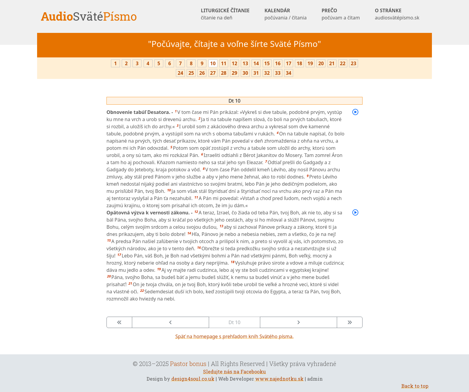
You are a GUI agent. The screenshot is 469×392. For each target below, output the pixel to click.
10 (213, 63)
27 (213, 73)
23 (353, 63)
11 (223, 63)
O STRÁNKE (397, 14)
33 (278, 73)
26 (202, 73)
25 (191, 73)
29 (234, 73)
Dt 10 (234, 100)
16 (278, 63)
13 (245, 63)
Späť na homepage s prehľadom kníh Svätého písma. (234, 336)
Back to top (414, 386)
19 (310, 63)
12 (234, 63)
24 (180, 73)
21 (331, 63)
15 (266, 63)
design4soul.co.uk (192, 379)
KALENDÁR (285, 14)
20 (321, 63)
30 (245, 73)
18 (299, 63)
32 (266, 73)
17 (288, 63)
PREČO (341, 14)
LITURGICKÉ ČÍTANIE (225, 14)
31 (256, 73)
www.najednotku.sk (279, 379)
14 (256, 63)
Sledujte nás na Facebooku (234, 371)
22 (342, 63)
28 (223, 73)
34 (288, 73)
